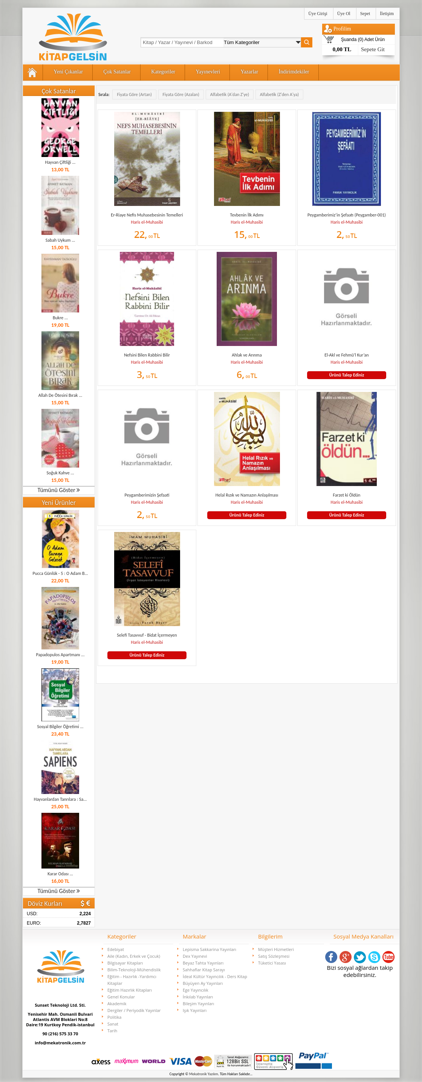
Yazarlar (249, 72)
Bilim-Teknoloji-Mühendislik (134, 969)
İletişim (387, 13)
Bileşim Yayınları (198, 1003)
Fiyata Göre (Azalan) (181, 94)
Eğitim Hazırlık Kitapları (129, 990)
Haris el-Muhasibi (147, 222)
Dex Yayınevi (195, 956)
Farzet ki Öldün (347, 495)
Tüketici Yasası (272, 963)
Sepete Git (373, 49)
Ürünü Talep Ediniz (346, 375)
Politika (114, 1017)
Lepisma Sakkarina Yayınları (209, 949)
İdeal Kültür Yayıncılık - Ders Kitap (215, 976)
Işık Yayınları (194, 1010)
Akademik (117, 1003)
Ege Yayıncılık (195, 990)
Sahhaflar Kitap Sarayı (204, 969)
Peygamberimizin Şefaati (147, 495)
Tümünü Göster (59, 490)
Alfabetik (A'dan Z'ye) (229, 94)
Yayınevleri (208, 72)
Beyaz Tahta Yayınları (203, 963)
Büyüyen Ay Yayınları (203, 983)
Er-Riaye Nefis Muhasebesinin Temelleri (147, 215)
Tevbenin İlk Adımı (247, 215)
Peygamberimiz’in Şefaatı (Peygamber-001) (346, 215)
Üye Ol (343, 13)
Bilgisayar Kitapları (125, 963)
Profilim (342, 29)
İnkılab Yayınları (198, 997)
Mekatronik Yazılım (203, 1073)
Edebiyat (115, 949)
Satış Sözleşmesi (273, 956)
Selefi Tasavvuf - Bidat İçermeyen (147, 635)
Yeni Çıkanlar (68, 72)
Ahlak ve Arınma (246, 355)
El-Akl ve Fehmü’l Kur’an (346, 355)
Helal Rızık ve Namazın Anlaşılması (247, 495)
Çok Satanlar (117, 72)
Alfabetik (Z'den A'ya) (279, 94)
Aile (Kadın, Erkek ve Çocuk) (133, 956)
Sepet (365, 13)
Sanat (112, 1024)
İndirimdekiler (294, 72)
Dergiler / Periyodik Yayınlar (134, 1010)
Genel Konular (121, 997)
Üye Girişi (317, 13)
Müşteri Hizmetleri (276, 949)
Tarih (112, 1030)
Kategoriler (163, 72)
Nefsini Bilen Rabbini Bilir (147, 355)
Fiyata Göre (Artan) (134, 94)
